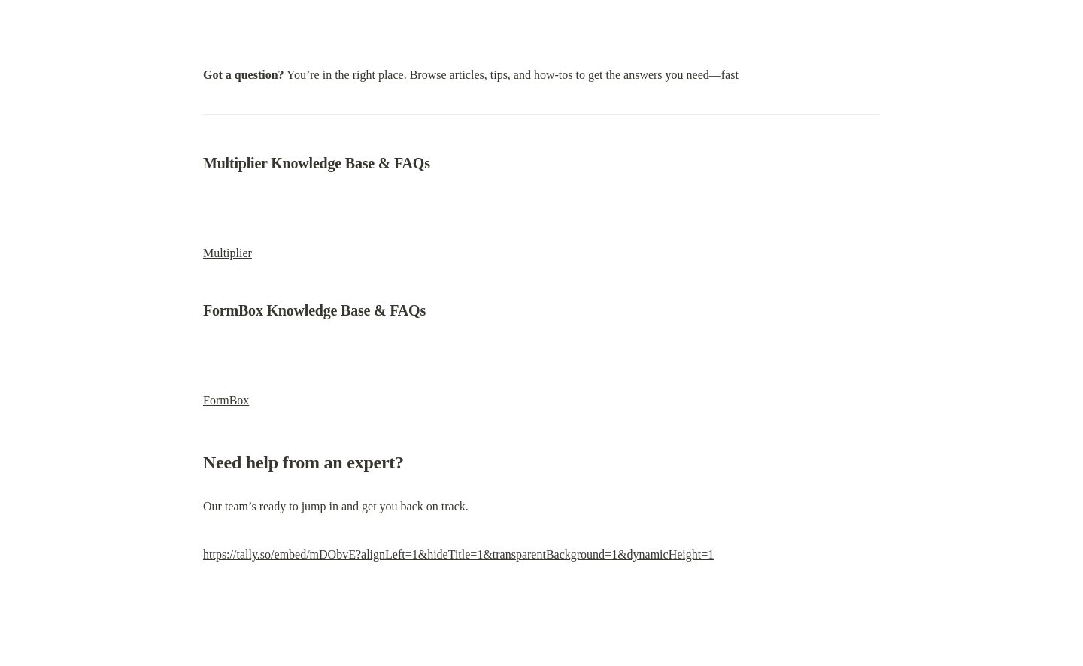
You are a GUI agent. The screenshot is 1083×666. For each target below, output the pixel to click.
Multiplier (227, 253)
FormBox (226, 400)
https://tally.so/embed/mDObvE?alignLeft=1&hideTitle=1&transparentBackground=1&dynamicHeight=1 (458, 554)
